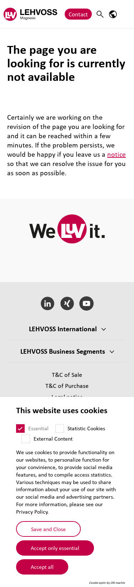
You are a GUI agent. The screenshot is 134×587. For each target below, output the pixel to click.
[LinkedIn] (47, 303)
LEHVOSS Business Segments (62, 351)
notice (116, 154)
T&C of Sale (67, 374)
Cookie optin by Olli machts (107, 583)
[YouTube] (86, 303)
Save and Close (48, 529)
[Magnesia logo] (30, 14)
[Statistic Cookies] (59, 428)
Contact (78, 14)
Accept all (42, 566)
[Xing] (67, 303)
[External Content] (25, 439)
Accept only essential (55, 548)
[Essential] (20, 428)
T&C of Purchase (67, 385)
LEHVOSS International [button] (63, 329)
